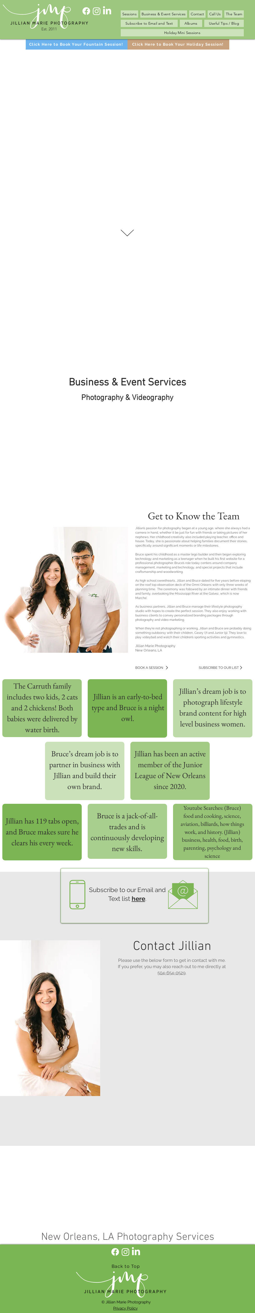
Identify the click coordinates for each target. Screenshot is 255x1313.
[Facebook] (86, 11)
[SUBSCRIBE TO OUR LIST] (219, 668)
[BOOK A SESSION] (156, 668)
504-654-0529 (171, 972)
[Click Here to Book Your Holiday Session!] (178, 44)
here (138, 898)
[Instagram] (97, 11)
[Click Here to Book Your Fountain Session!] (77, 44)
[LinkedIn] (107, 11)
